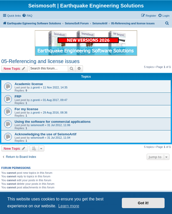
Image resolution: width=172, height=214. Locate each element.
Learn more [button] (68, 206)
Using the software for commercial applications (53, 122)
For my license (26, 109)
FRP (18, 96)
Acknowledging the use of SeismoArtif (45, 134)
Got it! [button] (143, 203)
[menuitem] (27, 16)
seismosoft (37, 125)
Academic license (29, 84)
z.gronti (35, 87)
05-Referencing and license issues (40, 61)
